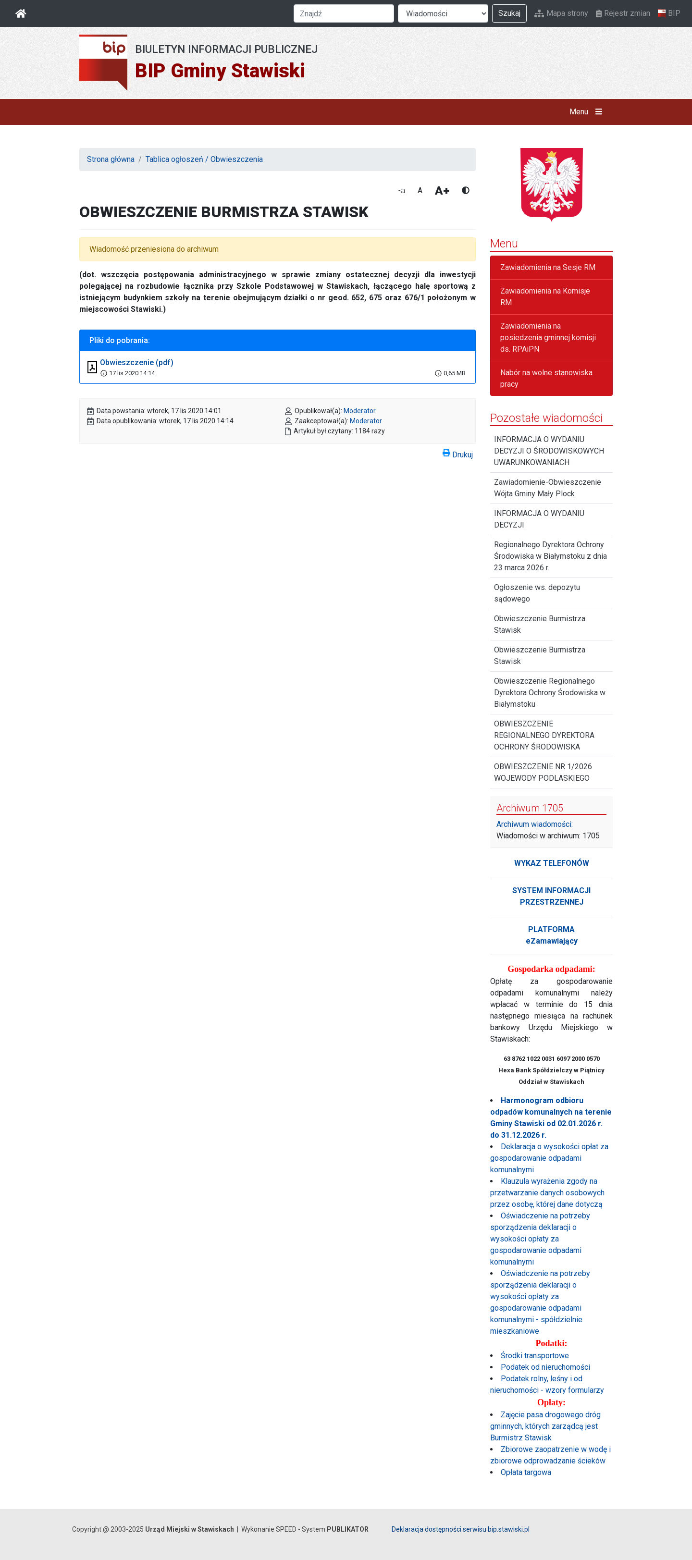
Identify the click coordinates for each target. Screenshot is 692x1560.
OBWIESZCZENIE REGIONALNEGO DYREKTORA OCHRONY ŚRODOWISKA (544, 735)
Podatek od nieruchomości (545, 1367)
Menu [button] (587, 112)
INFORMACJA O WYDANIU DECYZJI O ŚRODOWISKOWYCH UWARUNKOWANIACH (549, 451)
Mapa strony (561, 13)
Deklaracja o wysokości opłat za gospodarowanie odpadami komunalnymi (549, 1158)
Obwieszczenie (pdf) (136, 362)
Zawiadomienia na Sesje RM (547, 267)
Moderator (360, 411)
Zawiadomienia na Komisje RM (545, 296)
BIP (669, 13)
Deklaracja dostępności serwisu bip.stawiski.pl (461, 1529)
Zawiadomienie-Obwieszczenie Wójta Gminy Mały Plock (547, 488)
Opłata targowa (526, 1472)
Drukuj (458, 453)
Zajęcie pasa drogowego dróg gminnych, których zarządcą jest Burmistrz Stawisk (545, 1426)
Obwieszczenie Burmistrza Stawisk (539, 624)
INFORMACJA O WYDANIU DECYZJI (539, 519)
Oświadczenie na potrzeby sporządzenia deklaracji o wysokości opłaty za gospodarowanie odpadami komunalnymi (540, 1238)
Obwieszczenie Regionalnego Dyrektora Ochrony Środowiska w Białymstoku (550, 692)
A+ (442, 190)
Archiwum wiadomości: (534, 824)
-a (401, 190)
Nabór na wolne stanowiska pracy (546, 378)
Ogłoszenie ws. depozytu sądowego (537, 593)
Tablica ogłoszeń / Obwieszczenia (204, 159)
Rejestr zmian (623, 13)
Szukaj (509, 13)
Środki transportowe (535, 1355)
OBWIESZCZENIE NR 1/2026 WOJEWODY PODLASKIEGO (543, 772)
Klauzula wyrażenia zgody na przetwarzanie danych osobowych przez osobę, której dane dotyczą (547, 1193)
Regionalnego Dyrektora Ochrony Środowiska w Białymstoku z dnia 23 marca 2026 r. (550, 556)
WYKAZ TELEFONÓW (551, 863)
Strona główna (111, 159)
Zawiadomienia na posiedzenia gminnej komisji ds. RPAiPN (548, 337)
